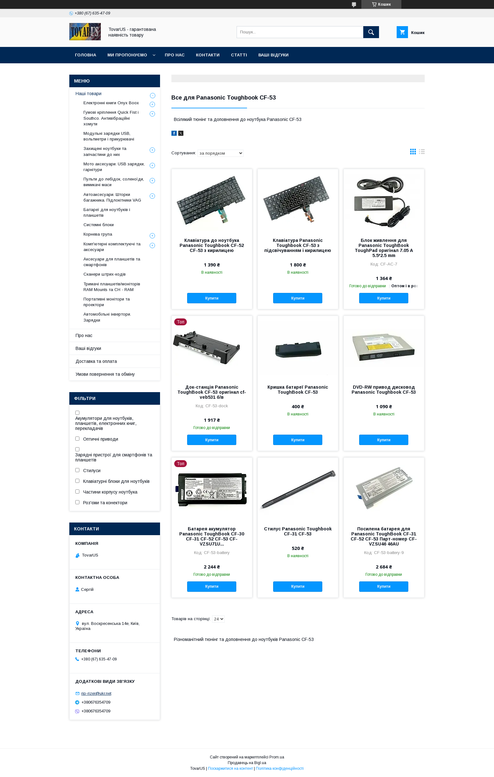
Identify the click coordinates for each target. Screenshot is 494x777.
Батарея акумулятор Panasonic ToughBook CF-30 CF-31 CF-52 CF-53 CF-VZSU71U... (211, 536)
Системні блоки (98, 224)
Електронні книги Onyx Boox (111, 102)
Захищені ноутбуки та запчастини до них (104, 151)
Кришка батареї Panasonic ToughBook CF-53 (297, 390)
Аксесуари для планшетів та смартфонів (111, 262)
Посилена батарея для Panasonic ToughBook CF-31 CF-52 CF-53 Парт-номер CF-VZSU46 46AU (384, 536)
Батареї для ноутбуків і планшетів (106, 212)
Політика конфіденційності (280, 768)
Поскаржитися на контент (230, 768)
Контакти (208, 55)
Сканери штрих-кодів (104, 274)
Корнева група (97, 234)
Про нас (175, 55)
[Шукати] (371, 32)
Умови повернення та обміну (105, 374)
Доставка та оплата (96, 361)
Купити (211, 298)
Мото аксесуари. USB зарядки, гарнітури (114, 167)
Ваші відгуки (273, 55)
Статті (239, 55)
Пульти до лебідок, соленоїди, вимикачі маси (113, 182)
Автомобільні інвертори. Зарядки (107, 317)
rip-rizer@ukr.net (96, 693)
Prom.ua (276, 757)
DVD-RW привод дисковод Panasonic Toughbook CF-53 (384, 390)
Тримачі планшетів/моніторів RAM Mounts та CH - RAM (111, 287)
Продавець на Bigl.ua (247, 763)
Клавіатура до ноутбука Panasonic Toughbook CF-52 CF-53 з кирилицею (212, 245)
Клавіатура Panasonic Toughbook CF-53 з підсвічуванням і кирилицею (297, 245)
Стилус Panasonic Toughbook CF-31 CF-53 (298, 531)
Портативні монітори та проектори (106, 302)
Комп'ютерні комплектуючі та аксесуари (112, 247)
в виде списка (422, 153)
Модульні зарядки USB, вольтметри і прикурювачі (108, 136)
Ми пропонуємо (127, 55)
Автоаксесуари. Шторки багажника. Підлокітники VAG (112, 197)
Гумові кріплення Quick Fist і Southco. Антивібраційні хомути (111, 118)
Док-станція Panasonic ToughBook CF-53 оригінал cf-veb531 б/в (211, 392)
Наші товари (88, 93)
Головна (85, 55)
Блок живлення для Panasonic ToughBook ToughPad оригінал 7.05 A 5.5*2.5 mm (384, 248)
